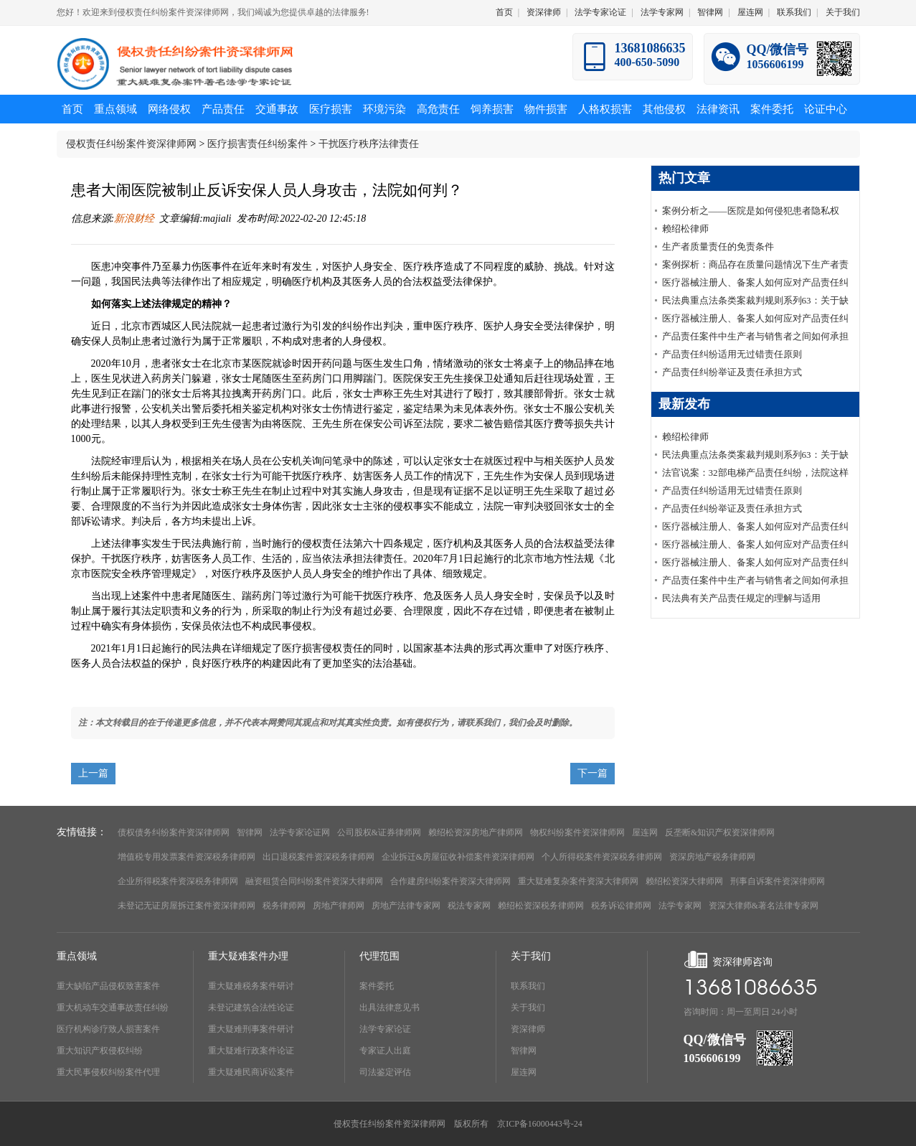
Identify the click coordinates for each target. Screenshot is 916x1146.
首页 (504, 12)
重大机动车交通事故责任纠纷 (113, 1007)
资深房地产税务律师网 (712, 857)
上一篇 (93, 773)
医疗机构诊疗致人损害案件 (108, 1029)
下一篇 (592, 773)
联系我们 (794, 12)
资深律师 (544, 12)
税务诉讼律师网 (621, 906)
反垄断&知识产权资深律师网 (720, 832)
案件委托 (376, 986)
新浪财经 (134, 218)
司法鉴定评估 (385, 1072)
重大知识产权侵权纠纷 (100, 1051)
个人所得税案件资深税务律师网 (602, 857)
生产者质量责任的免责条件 (718, 246)
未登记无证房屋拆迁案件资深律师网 (186, 906)
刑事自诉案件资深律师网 (777, 881)
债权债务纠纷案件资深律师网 (174, 832)
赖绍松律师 (685, 228)
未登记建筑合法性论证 (251, 1007)
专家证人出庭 (385, 1051)
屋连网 (750, 12)
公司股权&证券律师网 (379, 832)
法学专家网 (662, 12)
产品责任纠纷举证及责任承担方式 (732, 372)
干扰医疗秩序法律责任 (368, 143)
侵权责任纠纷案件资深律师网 (131, 143)
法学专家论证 (600, 12)
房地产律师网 (338, 906)
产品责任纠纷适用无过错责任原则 (732, 354)
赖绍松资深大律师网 (684, 881)
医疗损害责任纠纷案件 (257, 143)
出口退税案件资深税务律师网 (318, 857)
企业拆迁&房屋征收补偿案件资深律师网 (458, 857)
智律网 (710, 12)
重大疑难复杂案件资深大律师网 (578, 881)
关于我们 (843, 12)
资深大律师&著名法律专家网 (763, 906)
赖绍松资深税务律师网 (541, 906)
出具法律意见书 (389, 1007)
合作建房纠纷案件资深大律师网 (450, 881)
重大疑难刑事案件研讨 (251, 1029)
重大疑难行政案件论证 (251, 1051)
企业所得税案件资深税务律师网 (178, 881)
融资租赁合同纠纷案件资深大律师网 (314, 881)
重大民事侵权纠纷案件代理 (108, 1072)
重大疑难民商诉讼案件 (251, 1072)
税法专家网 (469, 906)
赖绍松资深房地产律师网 (475, 832)
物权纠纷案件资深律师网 (577, 832)
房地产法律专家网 (406, 906)
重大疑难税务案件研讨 (251, 986)
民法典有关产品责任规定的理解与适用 (741, 598)
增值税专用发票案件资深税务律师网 (186, 857)
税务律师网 (284, 906)
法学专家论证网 (300, 832)
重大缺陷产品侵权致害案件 (108, 986)
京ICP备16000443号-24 (539, 1124)
